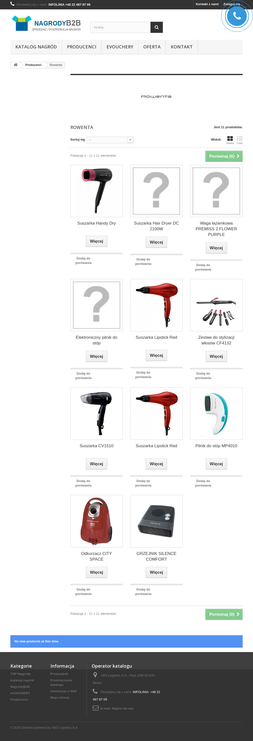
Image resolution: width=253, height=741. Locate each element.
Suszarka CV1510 (96, 446)
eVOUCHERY (119, 47)
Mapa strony (59, 697)
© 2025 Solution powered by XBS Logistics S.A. (44, 727)
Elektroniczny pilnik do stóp (96, 340)
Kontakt (182, 47)
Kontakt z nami (207, 4)
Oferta (152, 47)
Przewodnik (59, 674)
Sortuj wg (77, 139)
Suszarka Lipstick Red (156, 337)
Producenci (81, 47)
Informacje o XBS (63, 691)
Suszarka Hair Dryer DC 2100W (156, 226)
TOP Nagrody (20, 674)
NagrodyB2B (20, 687)
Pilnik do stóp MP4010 (216, 446)
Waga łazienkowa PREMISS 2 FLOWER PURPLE (216, 229)
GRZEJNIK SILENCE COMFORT (156, 556)
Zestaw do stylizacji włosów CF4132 (216, 340)
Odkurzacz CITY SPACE (96, 556)
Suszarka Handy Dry (96, 223)
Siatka (230, 140)
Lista (240, 140)
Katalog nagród (36, 47)
